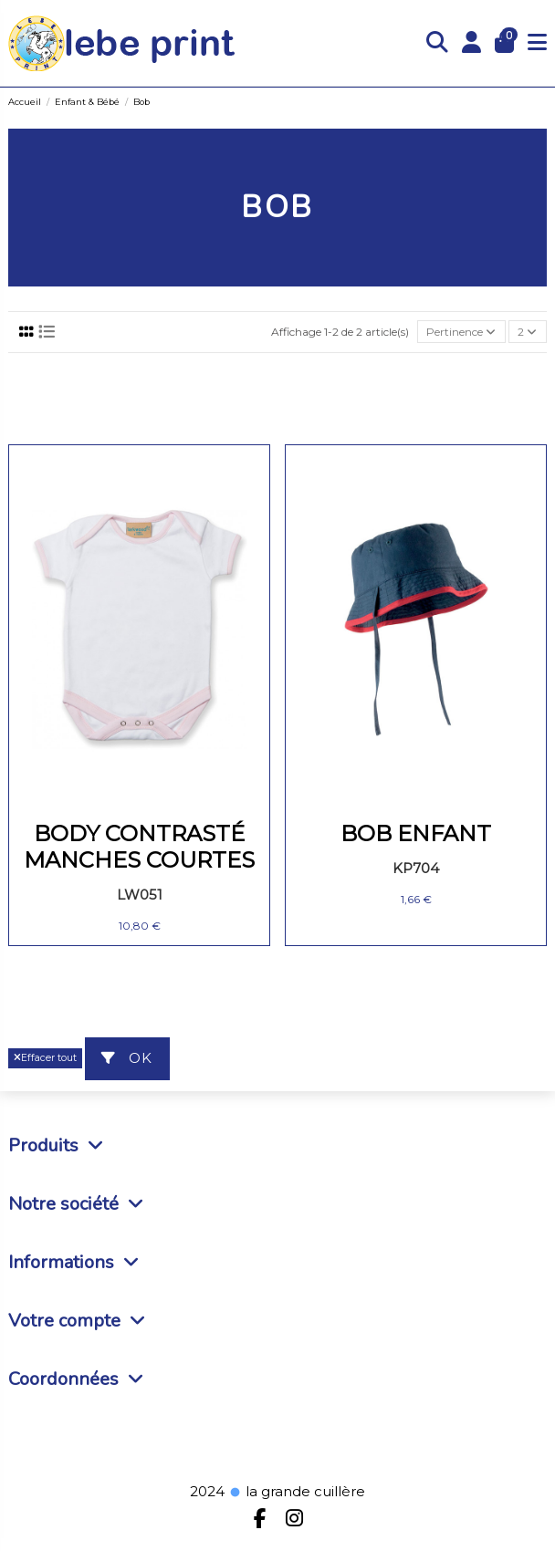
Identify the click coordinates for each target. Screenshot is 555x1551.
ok (127, 1058)
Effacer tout (45, 1058)
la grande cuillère (296, 1491)
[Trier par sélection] (461, 331)
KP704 (416, 868)
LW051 (139, 894)
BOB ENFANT (415, 833)
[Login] (472, 43)
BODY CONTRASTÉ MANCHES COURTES (139, 846)
